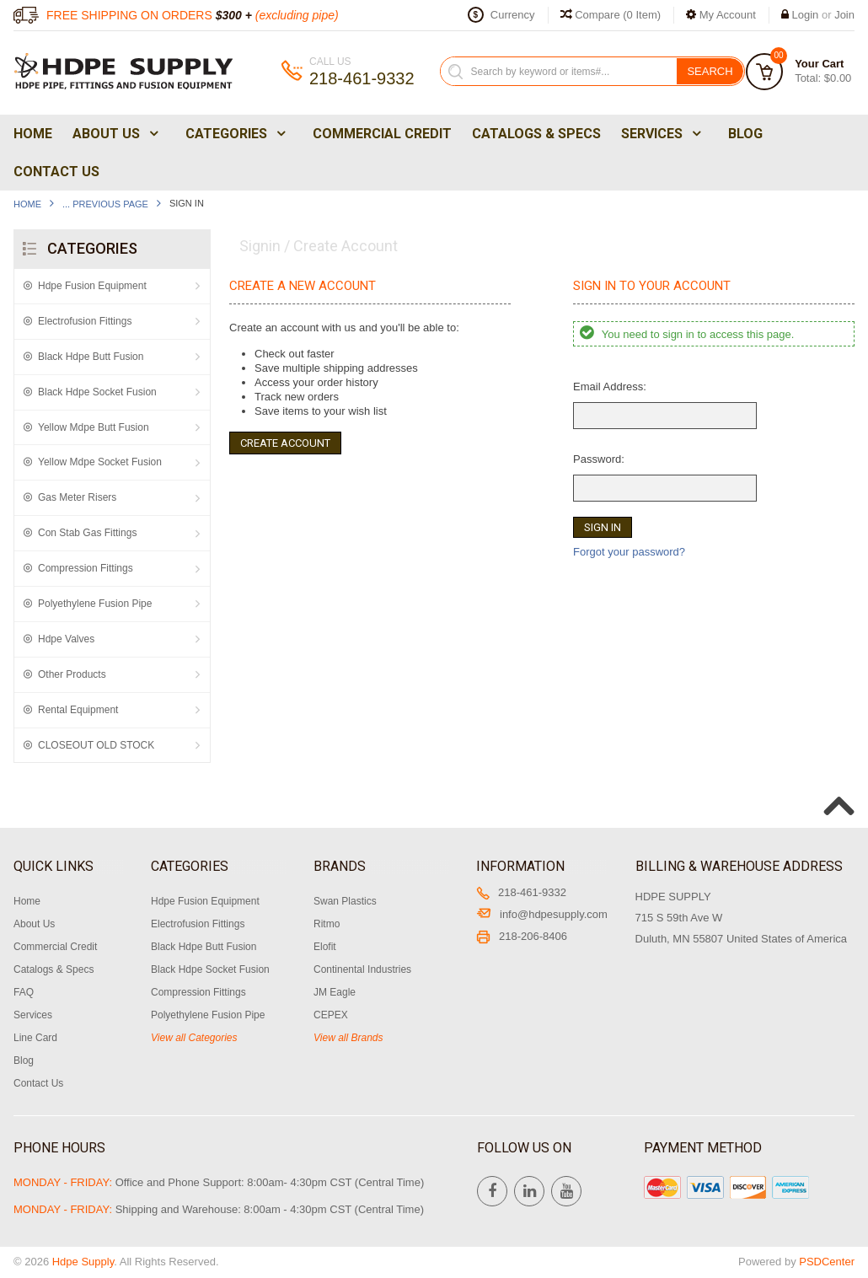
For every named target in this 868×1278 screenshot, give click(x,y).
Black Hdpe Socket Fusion (97, 392)
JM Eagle (334, 992)
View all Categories (194, 1038)
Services (659, 134)
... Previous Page (105, 204)
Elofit (324, 947)
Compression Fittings (85, 568)
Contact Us (56, 172)
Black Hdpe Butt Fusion (90, 356)
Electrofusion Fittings (84, 321)
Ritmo (326, 924)
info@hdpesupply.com (542, 914)
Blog (745, 134)
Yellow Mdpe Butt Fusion (93, 427)
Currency (512, 14)
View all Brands (348, 1038)
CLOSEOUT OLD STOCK (96, 745)
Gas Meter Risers (77, 497)
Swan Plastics (345, 901)
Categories (233, 134)
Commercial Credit (382, 134)
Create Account (285, 443)
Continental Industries (362, 969)
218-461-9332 (521, 892)
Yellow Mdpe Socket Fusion (100, 462)
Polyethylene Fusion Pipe (95, 603)
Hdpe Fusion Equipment (92, 286)
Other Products (72, 674)
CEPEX (330, 1015)
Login (805, 14)
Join (844, 14)
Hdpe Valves (66, 639)
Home (32, 134)
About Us (113, 134)
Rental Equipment (78, 710)
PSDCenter (827, 1261)
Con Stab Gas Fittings (87, 533)
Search (709, 71)
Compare (611, 14)
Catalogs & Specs (536, 134)
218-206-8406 (521, 936)
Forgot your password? (629, 551)
